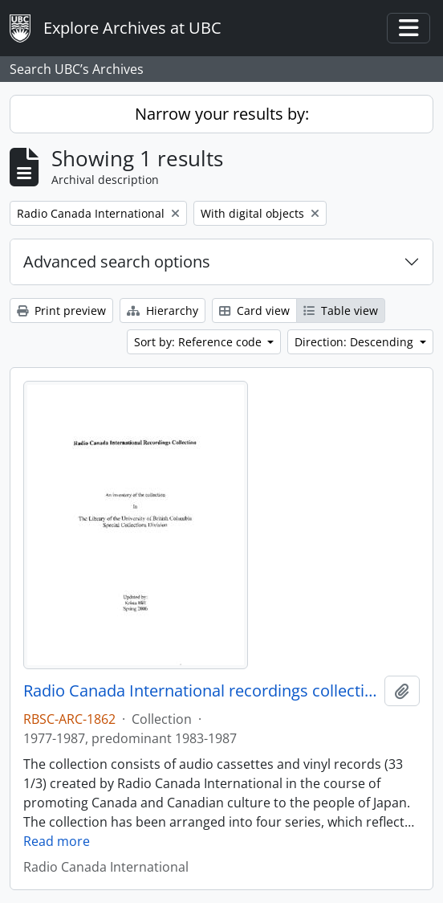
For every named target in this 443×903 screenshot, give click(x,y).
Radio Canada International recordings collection (200, 691)
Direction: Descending (356, 341)
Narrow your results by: (222, 114)
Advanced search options (116, 261)
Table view (340, 310)
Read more (56, 841)
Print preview (61, 310)
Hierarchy (162, 310)
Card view (254, 310)
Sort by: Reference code (199, 341)
